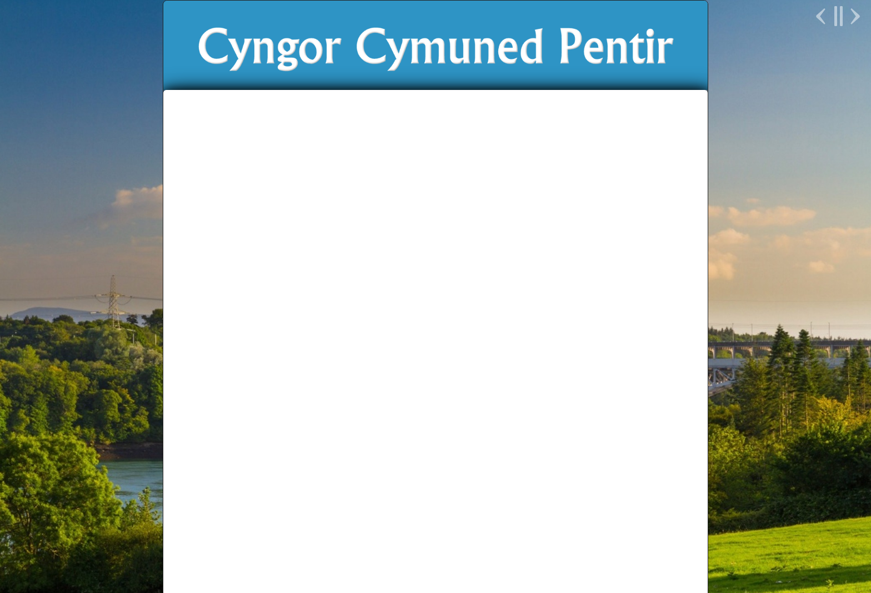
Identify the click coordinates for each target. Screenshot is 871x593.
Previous (822, 16)
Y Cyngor (379, 241)
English (610, 241)
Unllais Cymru (582, 535)
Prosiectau (496, 241)
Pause (838, 16)
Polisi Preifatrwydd (435, 561)
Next (854, 16)
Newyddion (315, 241)
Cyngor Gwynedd (369, 535)
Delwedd (553, 553)
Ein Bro (436, 241)
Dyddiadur (217, 388)
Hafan (258, 241)
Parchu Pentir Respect (510, 535)
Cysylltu (556, 241)
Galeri (206, 439)
